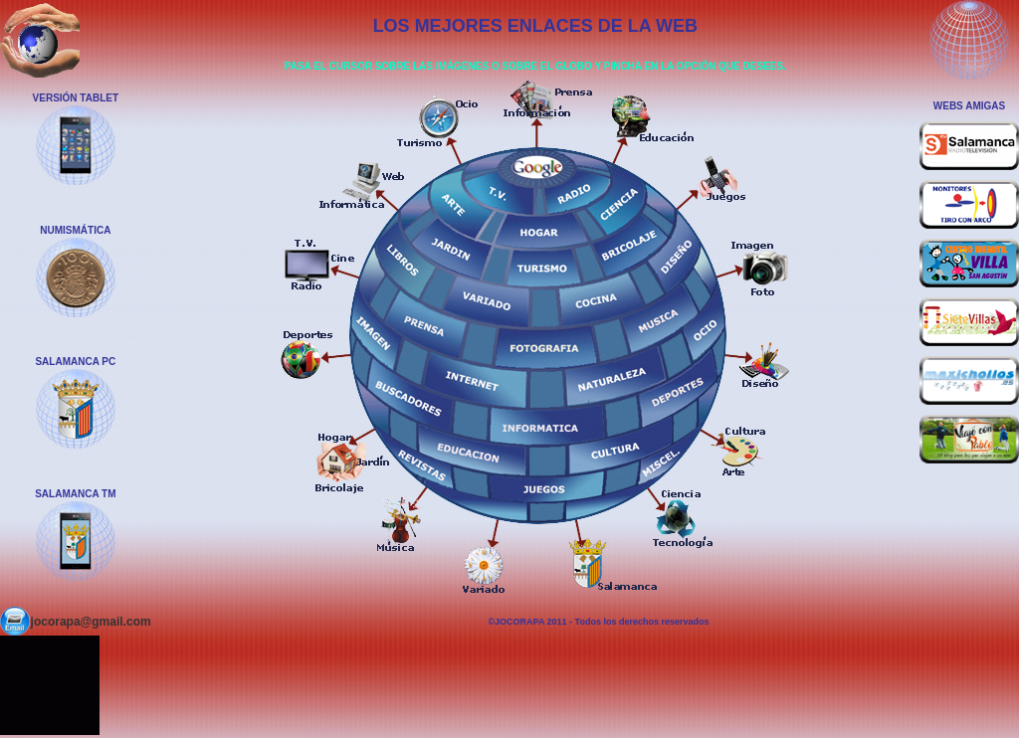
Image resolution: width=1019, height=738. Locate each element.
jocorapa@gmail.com (91, 622)
